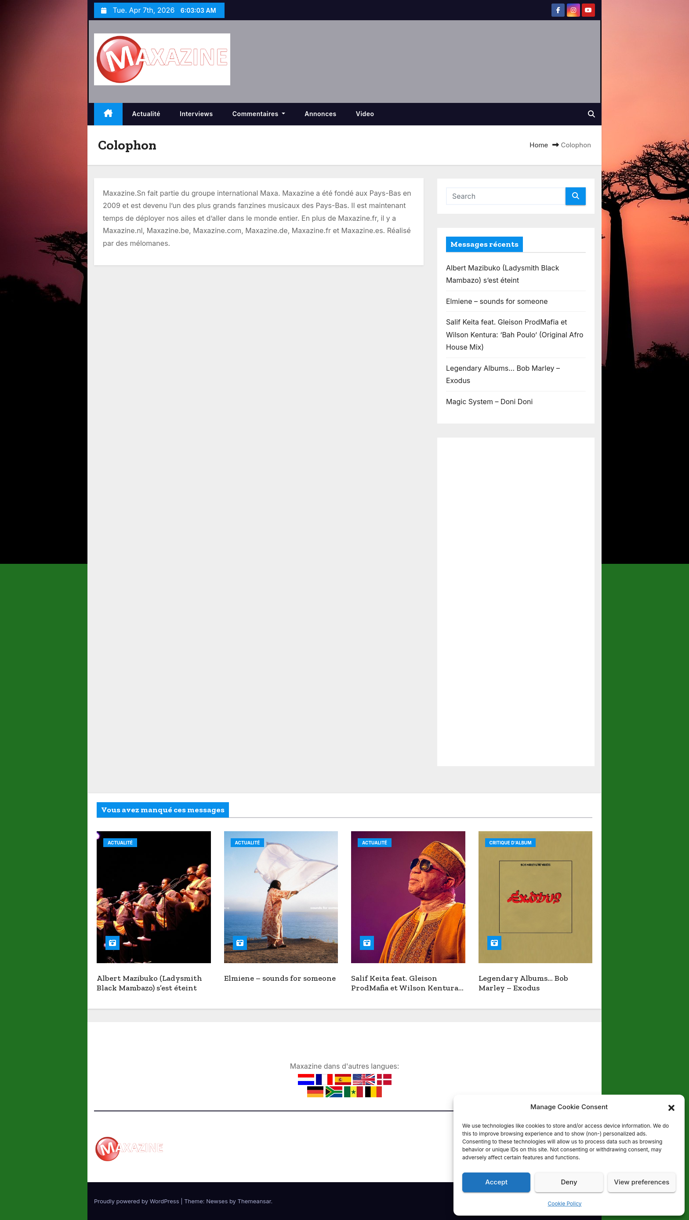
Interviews (196, 113)
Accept (496, 1182)
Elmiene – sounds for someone (497, 301)
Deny (569, 1182)
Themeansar (254, 1201)
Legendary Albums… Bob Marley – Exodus (523, 983)
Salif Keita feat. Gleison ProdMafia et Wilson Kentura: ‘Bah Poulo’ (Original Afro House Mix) (515, 334)
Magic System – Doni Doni (489, 401)
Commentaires (258, 113)
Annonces (321, 113)
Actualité (146, 113)
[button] (671, 1107)
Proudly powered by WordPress (137, 1201)
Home (538, 145)
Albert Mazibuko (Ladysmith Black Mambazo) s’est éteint (149, 983)
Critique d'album (511, 842)
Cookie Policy (565, 1203)
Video (365, 113)
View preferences (641, 1182)
